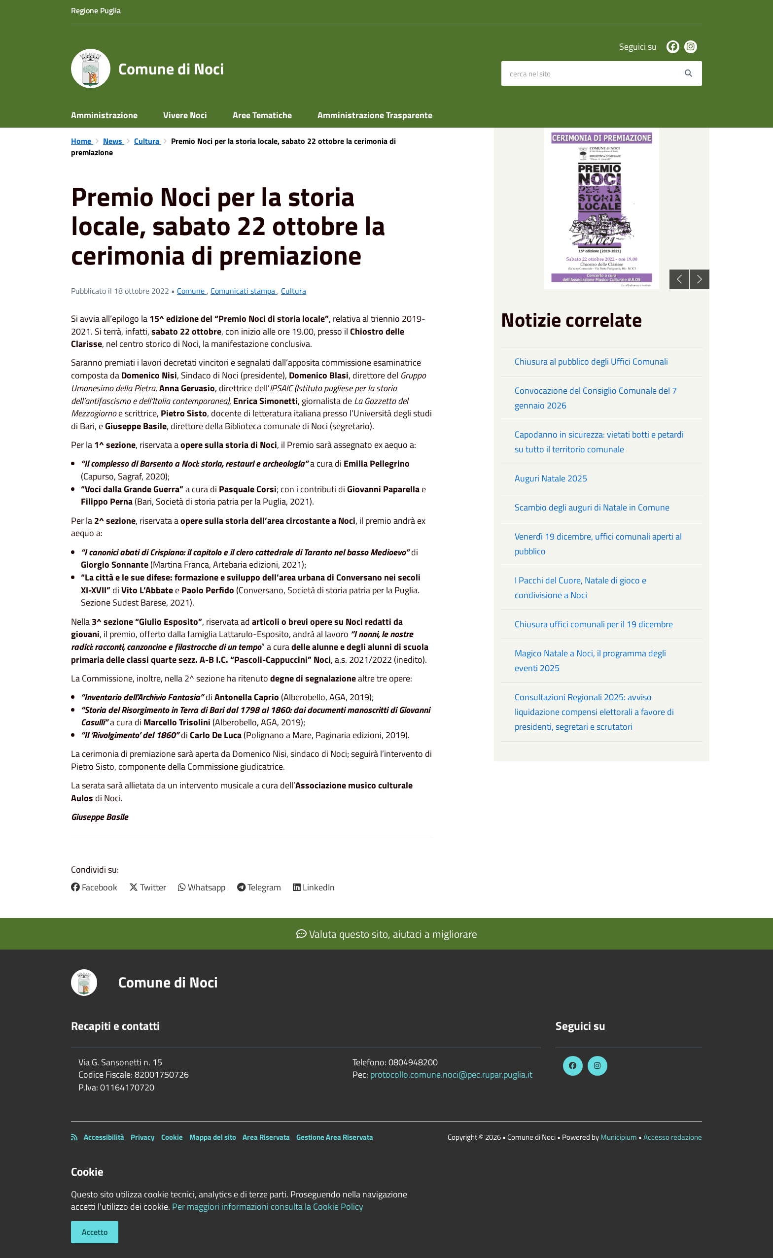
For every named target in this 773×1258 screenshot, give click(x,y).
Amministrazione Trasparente (374, 115)
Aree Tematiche (262, 115)
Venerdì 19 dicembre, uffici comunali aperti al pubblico (598, 544)
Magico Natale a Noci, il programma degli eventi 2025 (590, 660)
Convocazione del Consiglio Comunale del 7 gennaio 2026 (596, 398)
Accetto (94, 1232)
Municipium (618, 1137)
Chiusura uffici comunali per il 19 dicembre (594, 624)
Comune (192, 291)
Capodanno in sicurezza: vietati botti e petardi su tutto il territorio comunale (599, 442)
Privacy (143, 1137)
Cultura (147, 141)
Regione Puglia (96, 10)
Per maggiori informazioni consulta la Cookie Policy (267, 1206)
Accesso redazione (672, 1137)
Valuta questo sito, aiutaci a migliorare (386, 934)
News (113, 141)
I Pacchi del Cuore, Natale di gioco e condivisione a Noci (580, 588)
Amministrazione (104, 115)
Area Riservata (266, 1137)
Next (699, 279)
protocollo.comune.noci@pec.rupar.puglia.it (451, 1074)
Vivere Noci (185, 115)
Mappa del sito (212, 1137)
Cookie (172, 1137)
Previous (679, 279)
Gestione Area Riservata (334, 1137)
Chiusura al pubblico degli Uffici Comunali (591, 361)
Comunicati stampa (244, 291)
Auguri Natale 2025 (551, 478)
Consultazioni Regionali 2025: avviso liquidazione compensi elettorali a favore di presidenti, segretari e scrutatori (594, 711)
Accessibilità (104, 1137)
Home (82, 141)
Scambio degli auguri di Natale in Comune (592, 507)
